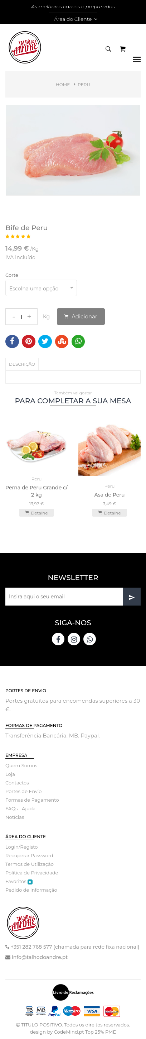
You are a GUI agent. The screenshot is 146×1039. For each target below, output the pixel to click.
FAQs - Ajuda (20, 808)
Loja (10, 774)
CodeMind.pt (69, 1032)
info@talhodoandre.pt (40, 957)
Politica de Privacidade (31, 873)
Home (63, 84)
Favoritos (19, 881)
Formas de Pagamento (32, 800)
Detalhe (36, 512)
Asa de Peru (109, 495)
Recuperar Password (29, 855)
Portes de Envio (23, 791)
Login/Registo (21, 847)
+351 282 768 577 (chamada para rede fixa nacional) (75, 947)
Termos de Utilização (29, 864)
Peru (84, 84)
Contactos (17, 783)
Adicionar (80, 316)
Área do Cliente (75, 19)
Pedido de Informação (31, 890)
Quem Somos (21, 765)
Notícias (14, 817)
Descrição (22, 364)
